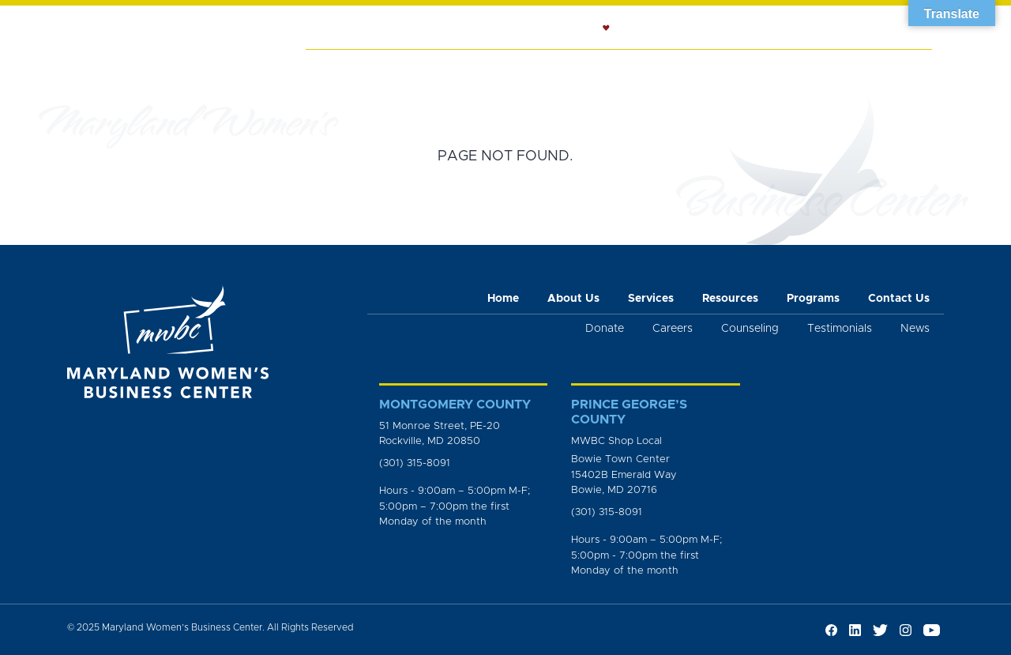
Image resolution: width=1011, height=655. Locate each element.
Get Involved (881, 67)
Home (332, 67)
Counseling (557, 67)
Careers (672, 328)
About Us (398, 67)
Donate (604, 328)
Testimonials (839, 328)
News (802, 67)
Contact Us (899, 298)
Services (474, 67)
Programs (733, 67)
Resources (648, 67)
